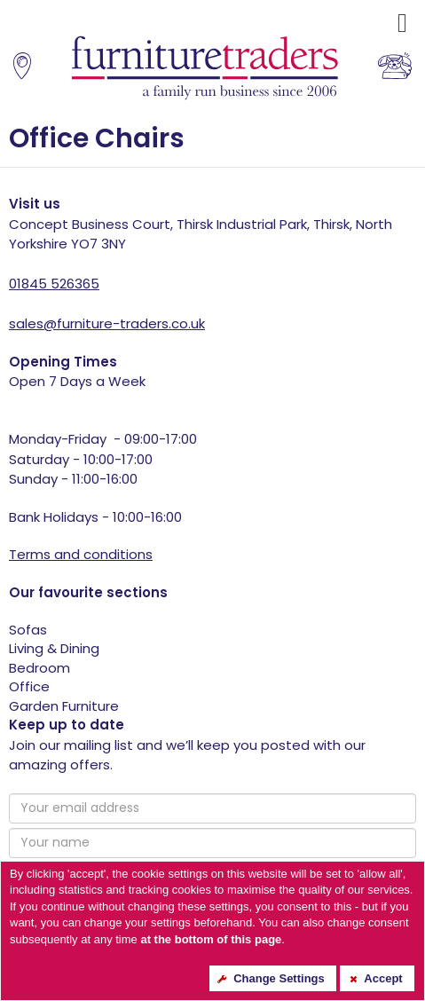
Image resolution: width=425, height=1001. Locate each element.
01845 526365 (54, 283)
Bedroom (39, 667)
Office (29, 686)
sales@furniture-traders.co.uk (107, 323)
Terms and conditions (81, 554)
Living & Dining (54, 648)
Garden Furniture (64, 706)
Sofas (28, 629)
